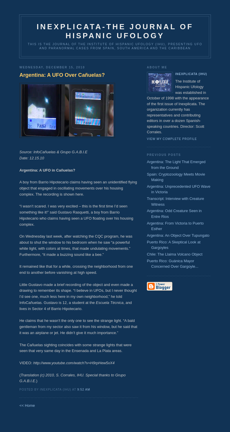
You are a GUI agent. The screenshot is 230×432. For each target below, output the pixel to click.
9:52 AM (83, 389)
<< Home (27, 405)
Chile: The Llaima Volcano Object (174, 254)
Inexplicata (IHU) (191, 74)
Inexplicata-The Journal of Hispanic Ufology (114, 31)
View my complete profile (172, 139)
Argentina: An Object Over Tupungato (178, 235)
